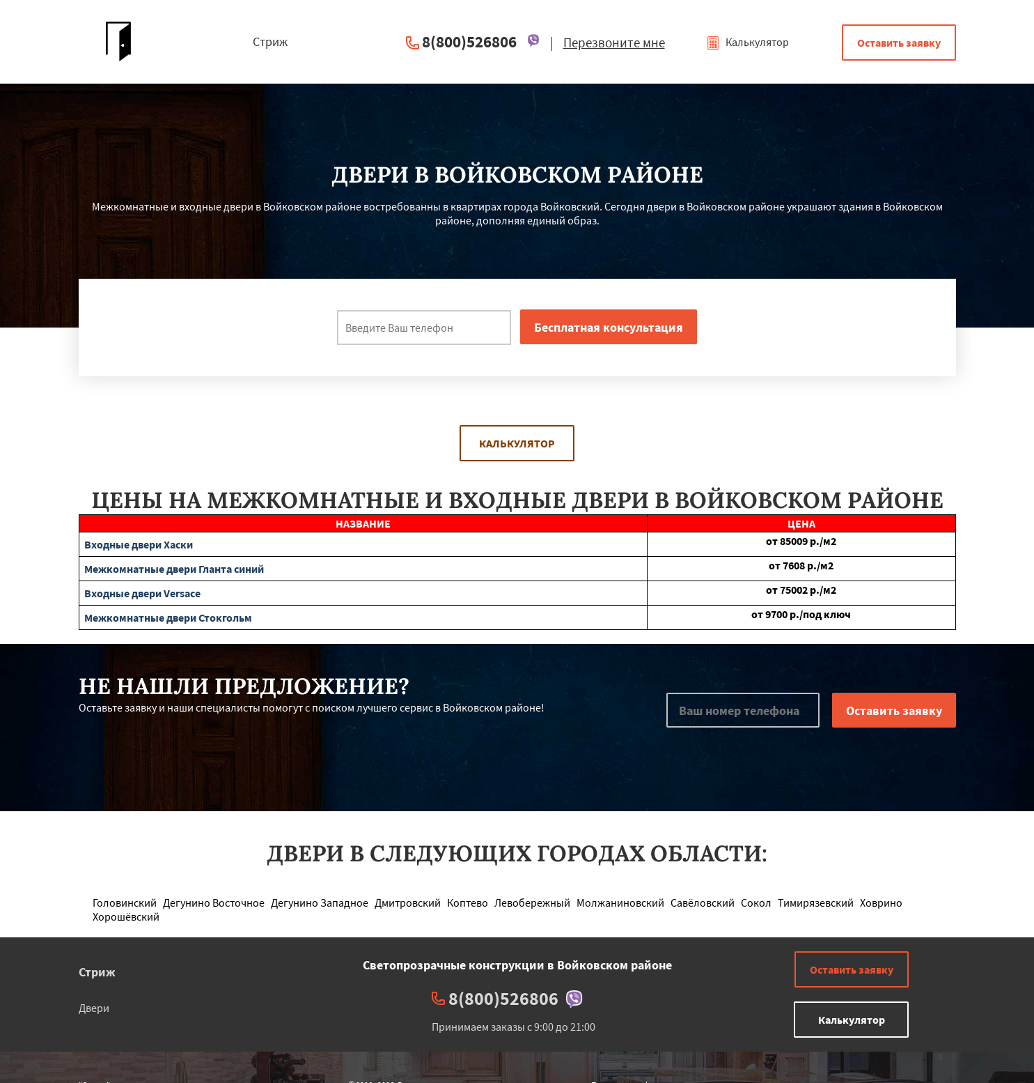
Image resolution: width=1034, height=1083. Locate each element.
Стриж (97, 972)
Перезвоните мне (614, 42)
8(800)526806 (469, 41)
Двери (94, 1008)
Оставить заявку (899, 42)
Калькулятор (747, 42)
